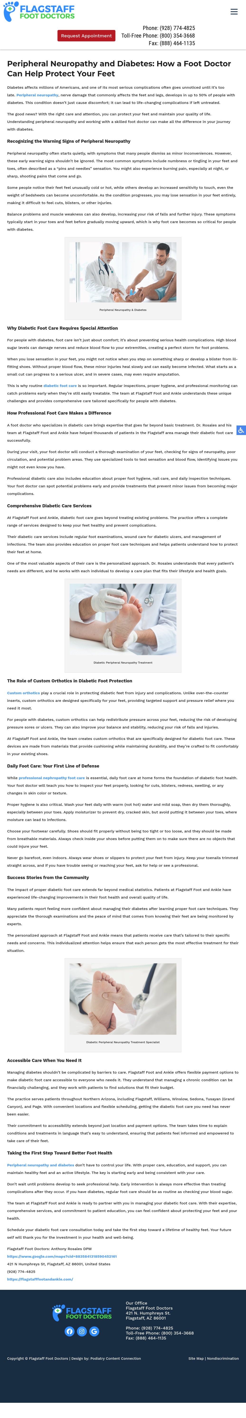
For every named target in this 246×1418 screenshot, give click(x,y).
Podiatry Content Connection (115, 1358)
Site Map (196, 1358)
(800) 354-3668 (178, 35)
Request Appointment (87, 36)
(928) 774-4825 (178, 28)
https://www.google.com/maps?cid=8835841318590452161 (62, 1259)
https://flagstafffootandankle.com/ (40, 1282)
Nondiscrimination (223, 1358)
